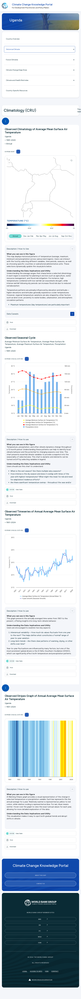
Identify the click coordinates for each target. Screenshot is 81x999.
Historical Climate (39, 49)
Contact (55, 971)
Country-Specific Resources (16, 91)
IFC (40, 931)
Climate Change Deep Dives (39, 70)
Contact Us (40, 883)
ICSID (39, 943)
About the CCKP (40, 875)
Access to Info (36, 971)
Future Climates (39, 60)
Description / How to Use (18, 249)
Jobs (47, 971)
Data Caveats (12, 314)
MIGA (39, 937)
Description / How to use (18, 439)
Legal (24, 971)
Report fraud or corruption (40, 980)
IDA (40, 925)
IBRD (39, 919)
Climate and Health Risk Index (39, 80)
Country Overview (13, 39)
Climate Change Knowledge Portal (32, 4)
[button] (40, 328)
